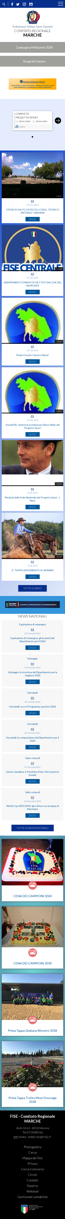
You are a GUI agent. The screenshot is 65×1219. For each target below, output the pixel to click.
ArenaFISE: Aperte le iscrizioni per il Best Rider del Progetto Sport (33, 426)
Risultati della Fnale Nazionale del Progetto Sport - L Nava (32, 499)
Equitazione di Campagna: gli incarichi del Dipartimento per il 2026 (32, 640)
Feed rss (32, 1186)
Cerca (32, 1152)
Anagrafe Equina (34, 61)
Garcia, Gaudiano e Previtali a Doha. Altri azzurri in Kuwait (32, 773)
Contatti (32, 1180)
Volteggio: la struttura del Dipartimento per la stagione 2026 (32, 674)
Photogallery (32, 1147)
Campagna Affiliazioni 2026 (34, 47)
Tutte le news (32, 588)
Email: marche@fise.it (34, 1137)
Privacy (33, 1163)
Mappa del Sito (32, 1158)
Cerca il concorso (32, 1169)
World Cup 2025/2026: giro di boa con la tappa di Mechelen (32, 807)
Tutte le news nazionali (33, 827)
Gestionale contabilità (32, 1197)
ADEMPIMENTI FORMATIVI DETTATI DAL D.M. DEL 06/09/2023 (33, 284)
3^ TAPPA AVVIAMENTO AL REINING (32, 570)
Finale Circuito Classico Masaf (32, 355)
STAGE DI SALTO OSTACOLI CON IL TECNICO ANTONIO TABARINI (32, 211)
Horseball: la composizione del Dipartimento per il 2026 (32, 739)
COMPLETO (22, 113)
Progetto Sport (26, 117)
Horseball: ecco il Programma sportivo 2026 (32, 706)
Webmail (33, 1191)
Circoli (32, 1175)
